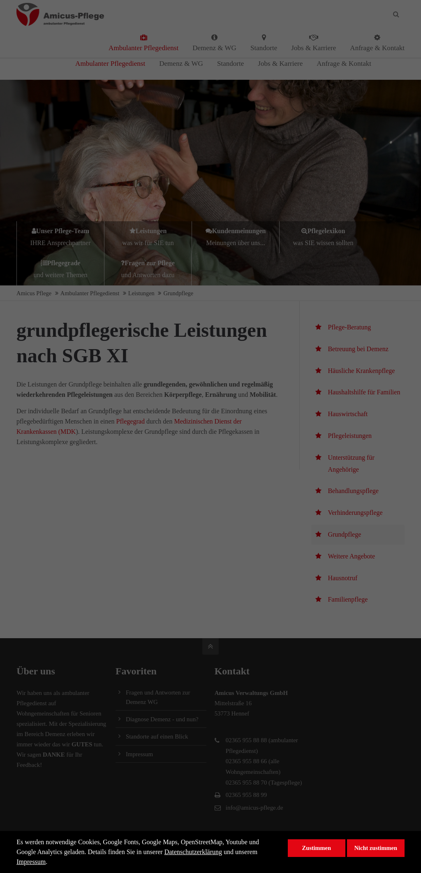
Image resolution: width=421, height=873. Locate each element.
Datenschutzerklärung (193, 851)
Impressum (31, 861)
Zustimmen (316, 848)
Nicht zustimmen (375, 848)
